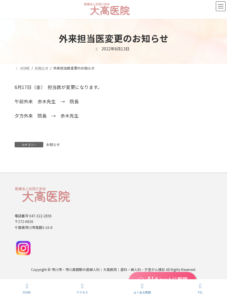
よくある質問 (142, 288)
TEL (200, 288)
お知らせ (53, 144)
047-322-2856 (40, 215)
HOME (27, 288)
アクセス (82, 288)
